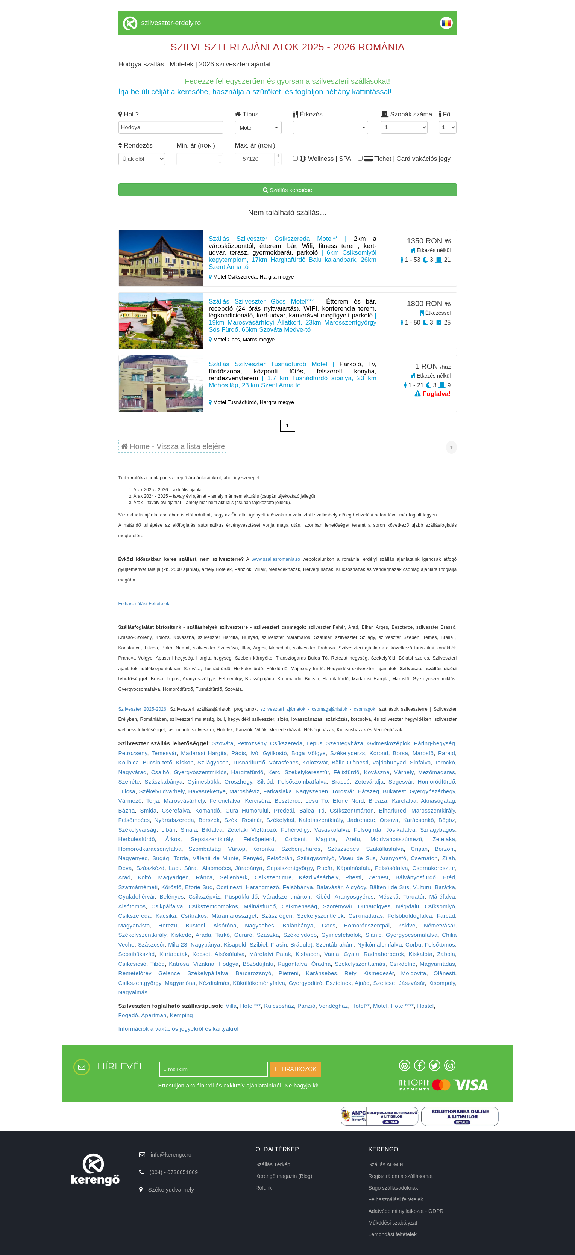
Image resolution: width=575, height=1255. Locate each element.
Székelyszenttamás (360, 964)
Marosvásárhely (184, 800)
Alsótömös (132, 906)
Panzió (306, 1006)
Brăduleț (301, 944)
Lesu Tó (316, 800)
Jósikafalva (401, 829)
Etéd (449, 877)
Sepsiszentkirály (212, 839)
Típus (246, 114)
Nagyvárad (132, 772)
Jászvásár (412, 983)
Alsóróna (225, 925)
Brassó (341, 781)
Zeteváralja (369, 781)
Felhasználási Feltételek (144, 603)
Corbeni (295, 839)
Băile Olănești (350, 762)
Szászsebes (343, 849)
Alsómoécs (216, 868)
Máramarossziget (234, 915)
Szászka (268, 935)
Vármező (130, 800)
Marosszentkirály (433, 810)
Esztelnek (339, 983)
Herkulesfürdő (136, 839)
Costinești (229, 887)
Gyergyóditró (305, 983)
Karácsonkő (418, 820)
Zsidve (407, 925)
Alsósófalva (230, 954)
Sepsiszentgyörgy (290, 868)
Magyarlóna (180, 983)
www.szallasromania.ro (276, 559)
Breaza (378, 800)
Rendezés (135, 145)
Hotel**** (402, 1006)
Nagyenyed (133, 858)
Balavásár (330, 887)
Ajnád (362, 983)
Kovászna (377, 772)
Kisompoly (441, 983)
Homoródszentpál (367, 925)
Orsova (389, 820)
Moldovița (413, 973)
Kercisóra (257, 800)
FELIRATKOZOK (295, 1069)
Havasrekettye (207, 791)
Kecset (202, 954)
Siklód (265, 781)
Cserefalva (176, 810)
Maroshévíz (244, 791)
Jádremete (361, 820)
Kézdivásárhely (318, 877)
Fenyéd (253, 858)
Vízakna (203, 964)
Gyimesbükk (203, 781)
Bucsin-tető (157, 762)
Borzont (445, 849)
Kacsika (166, 915)
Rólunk (264, 1188)
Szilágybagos (437, 829)
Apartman (153, 1015)
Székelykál (280, 820)
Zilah (448, 858)
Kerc (274, 772)
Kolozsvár (315, 762)
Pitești (353, 877)
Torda (180, 858)
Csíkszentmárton (352, 810)
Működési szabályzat (393, 1223)
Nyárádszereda (174, 820)
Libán (168, 829)
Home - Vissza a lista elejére (173, 446)
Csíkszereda (286, 743)
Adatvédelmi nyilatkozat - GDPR (406, 1211)
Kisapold (235, 944)
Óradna (321, 964)
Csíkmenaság (299, 906)
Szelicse (384, 983)
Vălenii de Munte (215, 858)
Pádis (238, 753)
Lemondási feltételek (393, 1234)
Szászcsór (151, 944)
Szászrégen (276, 915)
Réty (350, 973)
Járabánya (248, 868)
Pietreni (289, 973)
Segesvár (400, 781)
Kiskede (181, 935)
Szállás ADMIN (386, 1164)
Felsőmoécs (134, 820)
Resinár (252, 820)
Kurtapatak (173, 954)
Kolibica (128, 762)
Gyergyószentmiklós (200, 772)
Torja (152, 800)
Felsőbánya (298, 887)
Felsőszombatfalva (302, 781)
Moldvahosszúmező (396, 839)
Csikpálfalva (167, 906)
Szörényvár (337, 906)
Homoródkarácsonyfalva (150, 849)
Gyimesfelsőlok (341, 935)
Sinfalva (420, 762)
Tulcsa (126, 791)
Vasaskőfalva (331, 829)
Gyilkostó (275, 753)
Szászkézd (150, 868)
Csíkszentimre (273, 877)
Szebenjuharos (300, 849)
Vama (332, 954)
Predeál (284, 810)
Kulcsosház (279, 1006)
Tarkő (222, 935)
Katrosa (179, 964)
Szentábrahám (335, 944)
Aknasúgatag (438, 800)
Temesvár (164, 753)
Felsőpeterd (259, 839)
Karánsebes (321, 973)
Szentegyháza (345, 743)
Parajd (446, 753)
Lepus (314, 743)
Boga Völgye (308, 753)
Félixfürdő (347, 772)
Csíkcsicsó (132, 964)
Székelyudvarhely (162, 791)
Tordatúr (414, 896)
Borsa (400, 753)
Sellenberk (233, 877)
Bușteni (195, 925)
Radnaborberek (384, 954)
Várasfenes (284, 762)
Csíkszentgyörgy (139, 983)
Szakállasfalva (385, 849)
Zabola (446, 954)
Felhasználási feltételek (396, 1199)
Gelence (169, 973)
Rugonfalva (292, 964)
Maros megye (259, 340)
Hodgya (228, 964)
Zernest (378, 877)
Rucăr (324, 868)
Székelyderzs (347, 753)
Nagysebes (259, 925)
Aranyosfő (393, 858)
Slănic (374, 935)
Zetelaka (443, 839)
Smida (148, 810)
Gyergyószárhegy (432, 791)
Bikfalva (212, 829)
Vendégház (333, 1006)
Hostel (425, 1006)
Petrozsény (251, 743)
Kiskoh (185, 762)
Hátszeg (368, 791)
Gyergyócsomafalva (412, 935)
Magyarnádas (437, 964)
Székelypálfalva (207, 973)
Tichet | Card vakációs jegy (404, 158)
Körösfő (171, 887)
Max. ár (255, 145)
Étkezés (307, 114)
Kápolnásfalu (353, 868)
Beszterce (287, 800)
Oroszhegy (238, 781)
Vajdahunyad (389, 762)
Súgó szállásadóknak (393, 1188)
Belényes (171, 896)
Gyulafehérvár (136, 896)
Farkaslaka (277, 791)
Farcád (446, 915)
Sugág (160, 858)
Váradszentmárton (286, 896)
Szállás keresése (288, 190)
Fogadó (128, 1015)
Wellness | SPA (316, 158)
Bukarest (394, 791)
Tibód (157, 964)
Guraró (243, 935)
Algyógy (356, 887)
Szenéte (129, 781)
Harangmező (262, 887)
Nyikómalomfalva (379, 944)
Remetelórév (134, 973)
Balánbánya (297, 925)
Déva (125, 868)
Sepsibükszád (136, 954)
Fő (445, 114)
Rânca (204, 877)
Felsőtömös (440, 944)
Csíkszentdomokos (213, 906)
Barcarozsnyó (253, 973)
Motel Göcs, (226, 340)
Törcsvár (343, 791)
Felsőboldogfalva (410, 915)
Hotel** (360, 1006)
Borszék (209, 820)
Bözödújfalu (258, 964)
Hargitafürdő (247, 772)
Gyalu (351, 954)
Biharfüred (392, 810)
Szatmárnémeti (138, 887)
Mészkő (388, 896)
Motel (380, 1006)
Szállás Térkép (273, 1164)
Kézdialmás (214, 983)
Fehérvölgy (295, 829)
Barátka (445, 887)
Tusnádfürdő (248, 762)
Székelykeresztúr (307, 772)
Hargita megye (277, 277)
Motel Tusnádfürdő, (234, 402)
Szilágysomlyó (316, 858)
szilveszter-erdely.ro (171, 23)
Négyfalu (407, 906)
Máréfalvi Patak (270, 954)
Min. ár (195, 145)
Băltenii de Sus (390, 887)
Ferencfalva (224, 800)
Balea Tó (312, 810)
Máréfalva (442, 896)
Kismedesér (378, 973)
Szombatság (204, 849)
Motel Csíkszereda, (234, 277)
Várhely (404, 772)
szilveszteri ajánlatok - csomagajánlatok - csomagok (318, 709)
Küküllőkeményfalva (259, 983)
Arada (203, 935)
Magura (326, 839)
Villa (231, 1006)
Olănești (444, 973)
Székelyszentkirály (142, 935)
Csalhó (160, 772)
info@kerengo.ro (171, 1155)
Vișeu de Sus (357, 858)
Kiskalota (421, 954)
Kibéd (322, 896)
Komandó (207, 810)
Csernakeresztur (433, 868)
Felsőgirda (367, 829)
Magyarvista (134, 925)
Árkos (173, 839)
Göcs (328, 925)
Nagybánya (205, 944)
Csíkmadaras (366, 915)
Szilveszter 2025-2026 (142, 709)
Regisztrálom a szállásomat (401, 1176)
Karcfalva (404, 800)
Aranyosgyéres (354, 896)
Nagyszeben (312, 791)
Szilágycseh (213, 762)
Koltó (144, 877)
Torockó (444, 762)
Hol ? (128, 114)
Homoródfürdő (436, 781)
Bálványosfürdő (416, 877)
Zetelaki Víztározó (252, 829)
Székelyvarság (137, 829)
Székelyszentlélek (320, 915)
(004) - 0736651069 (174, 1172)
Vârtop (237, 849)
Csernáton (424, 858)
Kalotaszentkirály (321, 820)
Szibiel (258, 944)
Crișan (419, 849)
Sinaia (189, 829)
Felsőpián (280, 858)
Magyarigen (173, 877)
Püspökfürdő (241, 896)
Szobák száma (404, 114)
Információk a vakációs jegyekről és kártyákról (178, 1028)
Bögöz (446, 820)
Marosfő (423, 753)
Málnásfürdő (260, 906)
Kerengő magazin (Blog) (284, 1176)
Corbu (413, 944)
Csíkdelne (403, 964)
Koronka (263, 849)
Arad (124, 877)
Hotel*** (250, 1006)
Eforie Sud (199, 887)
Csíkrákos (194, 915)
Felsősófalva (391, 868)
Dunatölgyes (374, 906)
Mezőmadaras (436, 772)
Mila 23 (177, 944)
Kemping (181, 1015)
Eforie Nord (348, 800)
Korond (378, 753)
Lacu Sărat (183, 868)
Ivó (254, 753)
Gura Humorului (247, 810)
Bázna (126, 810)
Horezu (167, 925)
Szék (230, 820)
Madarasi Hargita (204, 753)
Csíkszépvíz (204, 896)
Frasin (279, 944)
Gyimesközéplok (388, 743)
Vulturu (422, 887)
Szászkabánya (163, 781)
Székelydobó (300, 935)
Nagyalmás (133, 992)
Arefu (353, 839)
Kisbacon (308, 954)
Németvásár (439, 925)
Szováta (222, 743)
